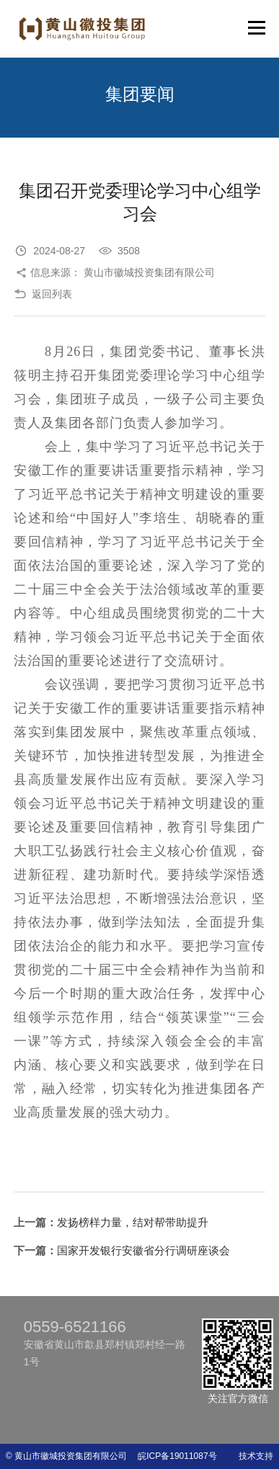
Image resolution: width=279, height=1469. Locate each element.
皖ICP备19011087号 (172, 1456)
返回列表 (52, 294)
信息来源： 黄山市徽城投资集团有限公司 (122, 272)
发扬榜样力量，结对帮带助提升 (132, 1222)
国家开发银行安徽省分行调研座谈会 (143, 1250)
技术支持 (256, 1456)
